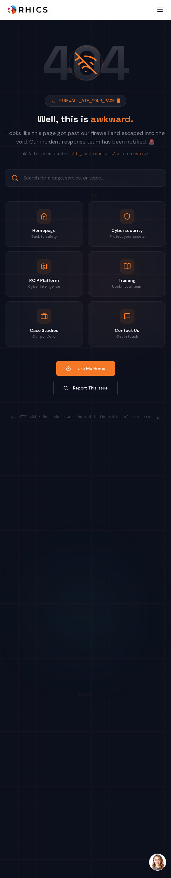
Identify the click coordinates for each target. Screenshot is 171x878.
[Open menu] (160, 9)
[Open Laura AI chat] (157, 862)
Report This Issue (85, 388)
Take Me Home (85, 368)
